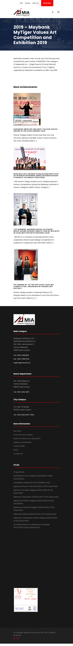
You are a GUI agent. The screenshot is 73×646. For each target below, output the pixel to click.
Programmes (19, 472)
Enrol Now (47, 3)
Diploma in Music (34, 514)
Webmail (35, 3)
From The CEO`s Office (23, 435)
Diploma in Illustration (35, 497)
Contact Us (18, 453)
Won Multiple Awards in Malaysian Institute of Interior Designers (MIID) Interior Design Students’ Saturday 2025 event (36, 176)
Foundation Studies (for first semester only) (31, 482)
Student (27, 3)
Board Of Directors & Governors (26, 438)
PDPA (15, 450)
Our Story (17, 431)
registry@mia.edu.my (21, 363)
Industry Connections (22, 442)
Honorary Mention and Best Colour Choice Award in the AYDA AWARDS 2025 (35, 130)
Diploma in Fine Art (35, 486)
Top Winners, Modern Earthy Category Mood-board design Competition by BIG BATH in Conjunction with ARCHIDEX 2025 (36, 231)
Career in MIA (19, 446)
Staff (21, 3)
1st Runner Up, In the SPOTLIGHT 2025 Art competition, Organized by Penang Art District (33, 286)
